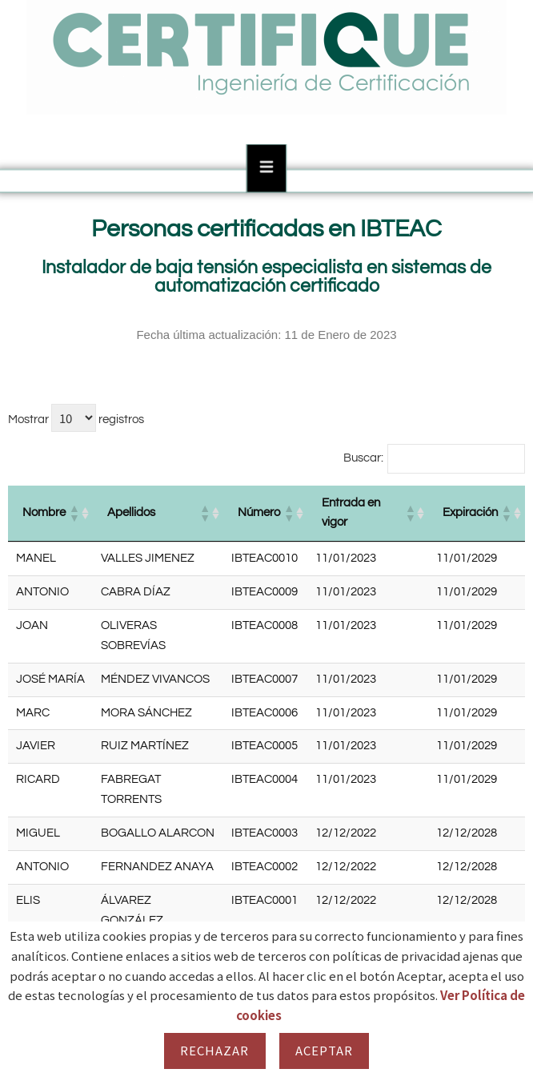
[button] (73, 512)
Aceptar (324, 1050)
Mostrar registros (76, 418)
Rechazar (215, 1050)
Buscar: (363, 458)
